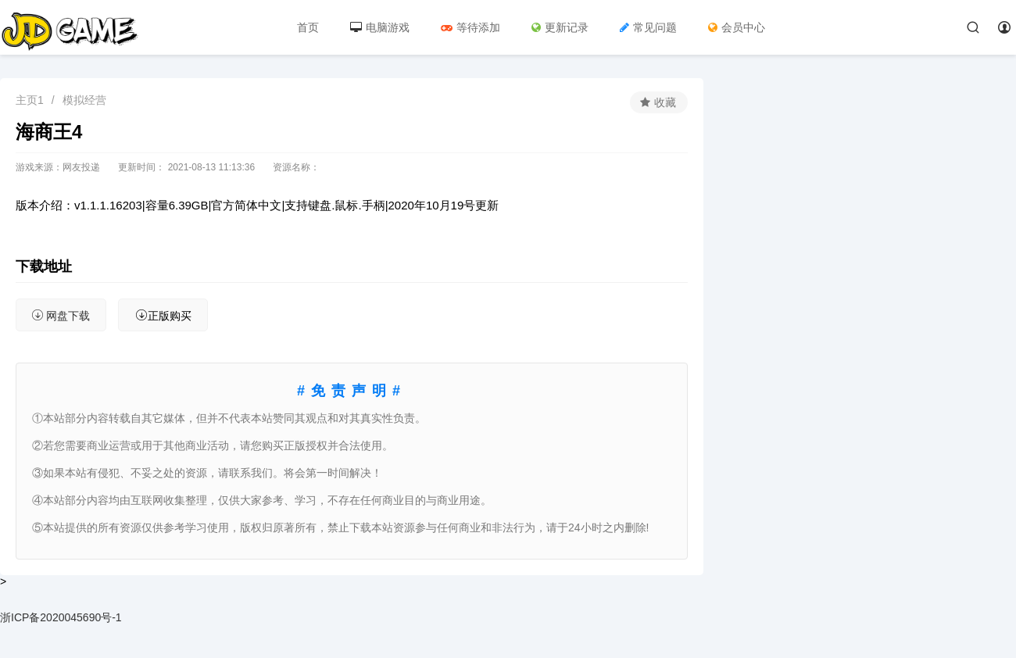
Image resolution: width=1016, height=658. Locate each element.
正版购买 (159, 315)
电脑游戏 (380, 27)
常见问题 (648, 27)
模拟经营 (84, 100)
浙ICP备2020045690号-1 (61, 617)
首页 (308, 27)
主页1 (30, 100)
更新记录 (559, 27)
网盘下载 (59, 315)
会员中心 (736, 27)
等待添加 (470, 27)
